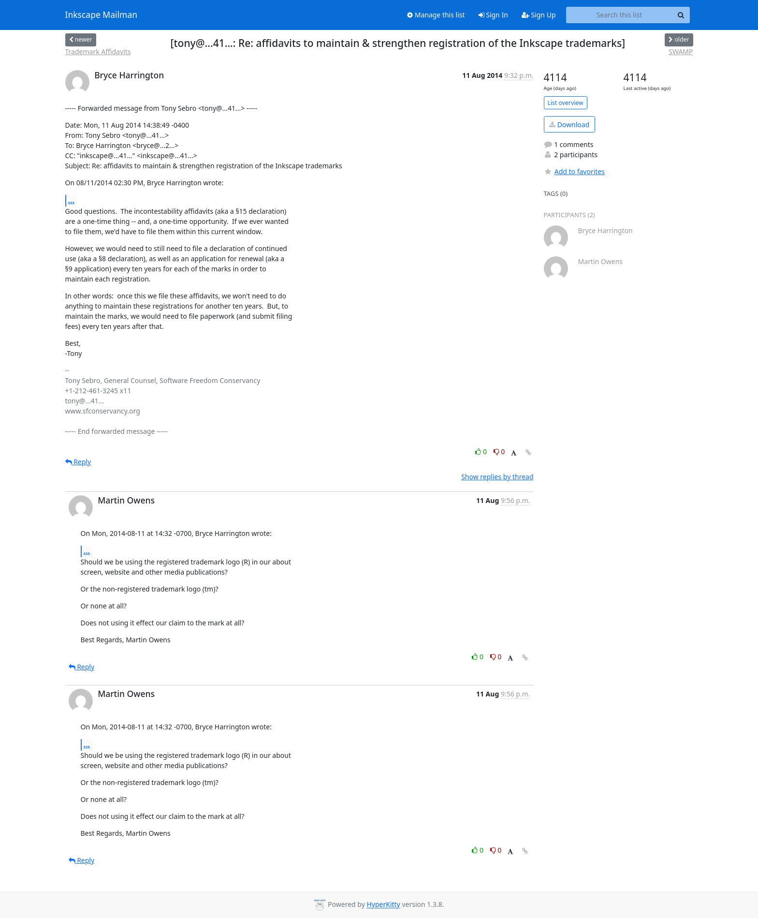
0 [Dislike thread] (499, 451)
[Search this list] (619, 15)
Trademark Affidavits (98, 51)
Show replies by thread (497, 476)
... (71, 200)
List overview (565, 103)
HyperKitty (383, 904)
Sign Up (539, 14)
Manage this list (436, 14)
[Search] (681, 15)
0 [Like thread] (481, 451)
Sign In (493, 14)
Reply (78, 461)
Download (569, 124)
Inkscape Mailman (101, 15)
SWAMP (681, 51)
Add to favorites (574, 171)
